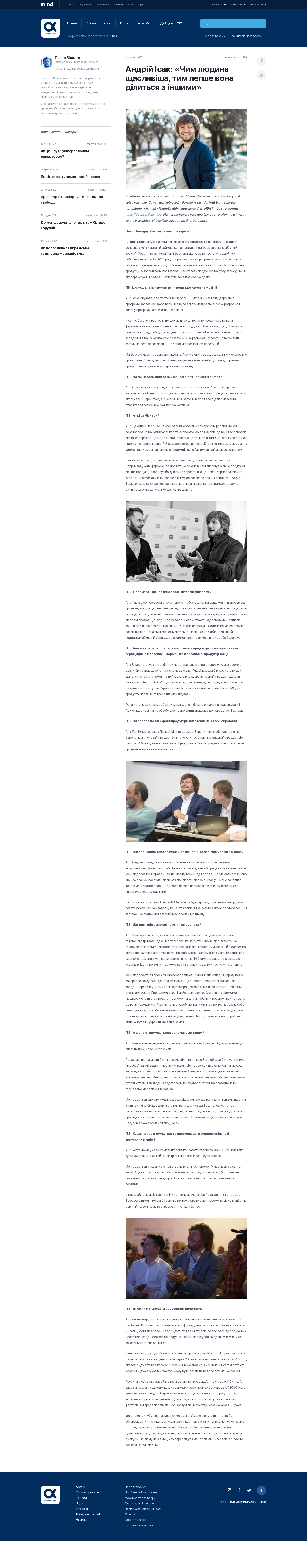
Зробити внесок (135, 1519)
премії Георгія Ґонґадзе (144, 214)
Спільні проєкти (98, 23)
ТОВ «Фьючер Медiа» (243, 1502)
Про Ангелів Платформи (246, 36)
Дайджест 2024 (172, 23)
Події (124, 23)
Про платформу (214, 36)
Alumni (72, 23)
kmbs (113, 36)
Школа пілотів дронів (139, 1525)
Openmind (103, 4)
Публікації (86, 4)
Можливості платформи (141, 1498)
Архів (141, 4)
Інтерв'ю (144, 23)
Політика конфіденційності (143, 1508)
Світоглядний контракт (140, 1503)
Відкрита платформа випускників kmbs (50, 28)
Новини (71, 4)
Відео (130, 4)
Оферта (130, 1514)
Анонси (118, 4)
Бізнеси (81, 1498)
